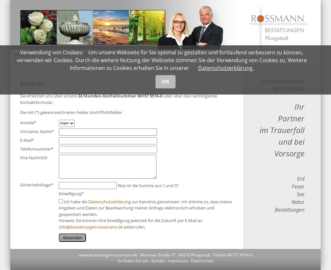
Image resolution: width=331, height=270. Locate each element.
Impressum (178, 261)
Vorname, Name (37, 131)
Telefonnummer (36, 149)
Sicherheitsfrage (36, 185)
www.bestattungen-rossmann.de (108, 255)
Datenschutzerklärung (109, 202)
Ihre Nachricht (34, 158)
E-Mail (27, 140)
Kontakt (158, 261)
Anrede (28, 123)
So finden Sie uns (133, 261)
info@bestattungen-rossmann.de (91, 227)
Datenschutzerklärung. (226, 68)
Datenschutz (202, 261)
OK (165, 81)
